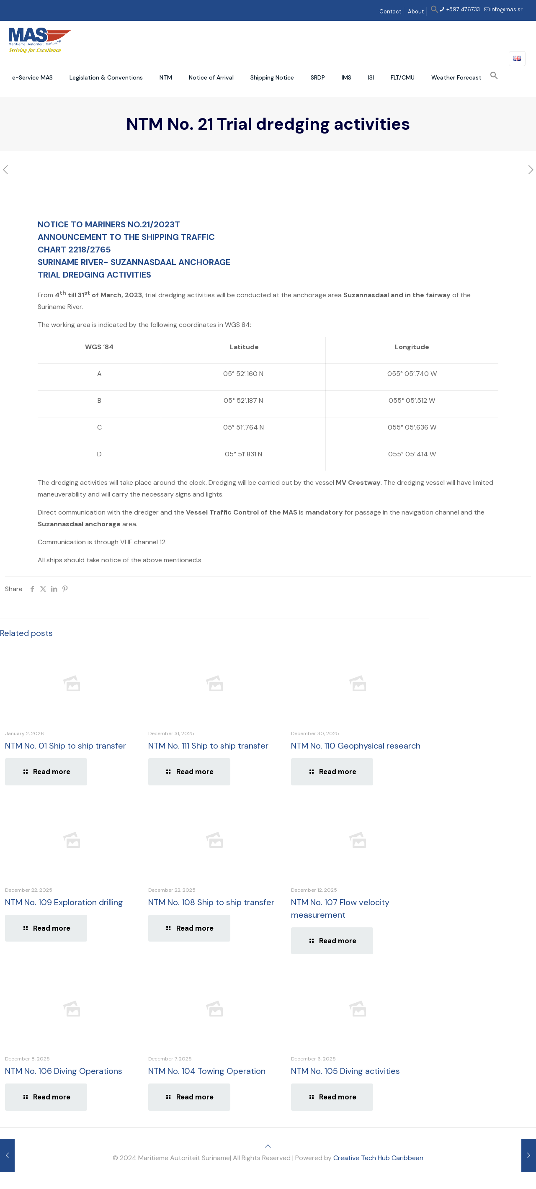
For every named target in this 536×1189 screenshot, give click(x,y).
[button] (434, 11)
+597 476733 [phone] (462, 9)
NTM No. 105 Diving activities (345, 1070)
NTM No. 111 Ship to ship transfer (208, 745)
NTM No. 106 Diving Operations (63, 1070)
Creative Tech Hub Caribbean (378, 1157)
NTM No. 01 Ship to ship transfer (65, 745)
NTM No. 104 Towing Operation (206, 1070)
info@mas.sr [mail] (506, 9)
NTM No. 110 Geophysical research (355, 745)
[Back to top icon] (268, 1146)
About (416, 11)
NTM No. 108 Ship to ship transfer (211, 902)
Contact (390, 11)
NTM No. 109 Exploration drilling (64, 902)
